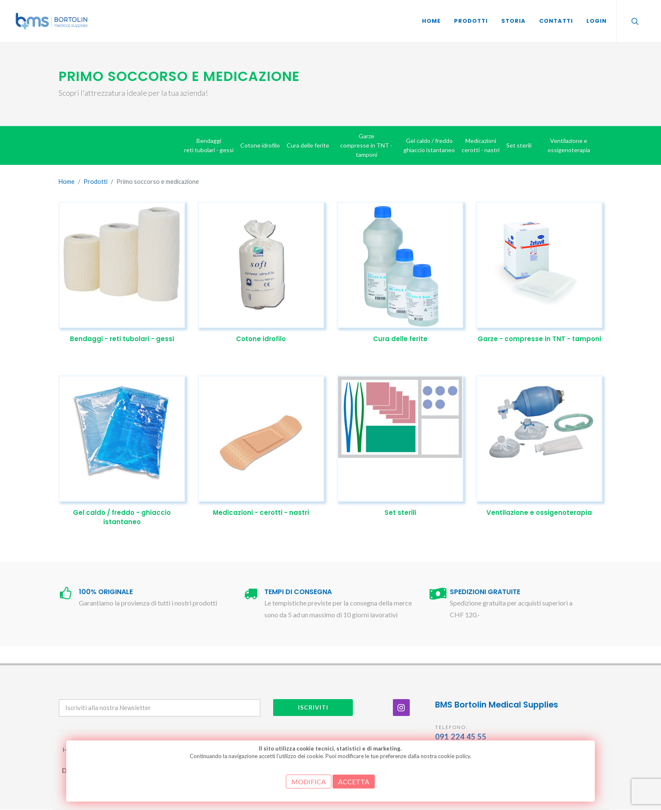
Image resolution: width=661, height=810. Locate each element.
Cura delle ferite (400, 338)
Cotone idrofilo (261, 338)
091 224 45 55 (460, 736)
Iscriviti (313, 707)
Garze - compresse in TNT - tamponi (539, 338)
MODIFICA (308, 782)
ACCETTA (353, 782)
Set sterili (400, 512)
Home (67, 181)
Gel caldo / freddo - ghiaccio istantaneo (122, 517)
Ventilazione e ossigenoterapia (539, 512)
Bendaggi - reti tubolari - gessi (122, 338)
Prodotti (95, 181)
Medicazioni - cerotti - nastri (261, 512)
